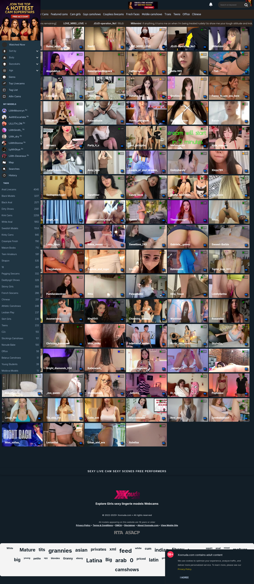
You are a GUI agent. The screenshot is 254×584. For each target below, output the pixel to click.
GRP (163, 29)
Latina (94, 560)
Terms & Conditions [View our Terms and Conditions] (103, 525)
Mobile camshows (152, 14)
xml (113, 549)
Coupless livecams (113, 14)
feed (125, 550)
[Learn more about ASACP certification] (132, 532)
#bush (54, 23)
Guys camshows (92, 14)
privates (98, 549)
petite (37, 558)
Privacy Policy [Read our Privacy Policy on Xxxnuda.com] (83, 525)
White (10, 548)
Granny (68, 558)
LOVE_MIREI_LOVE (103, 23)
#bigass (47, 23)
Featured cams (59, 14)
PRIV (80, 227)
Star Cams (42, 14)
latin (154, 560)
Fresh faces (132, 14)
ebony (79, 558)
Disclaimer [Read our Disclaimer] (129, 525)
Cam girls (75, 14)
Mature (27, 550)
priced (141, 558)
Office (186, 14)
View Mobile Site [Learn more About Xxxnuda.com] (169, 525)
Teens (176, 14)
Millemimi (166, 23)
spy (46, 558)
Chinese (196, 14)
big (17, 559)
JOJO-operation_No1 (135, 23)
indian (162, 550)
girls (164, 558)
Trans (167, 14)
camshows (127, 569)
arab (121, 560)
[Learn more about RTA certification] (118, 532)
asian (81, 550)
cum (148, 549)
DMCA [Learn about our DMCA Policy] (118, 525)
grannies (60, 550)
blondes (55, 558)
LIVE (80, 29)
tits (42, 549)
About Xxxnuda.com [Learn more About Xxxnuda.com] (148, 525)
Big (108, 559)
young (27, 558)
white (138, 548)
